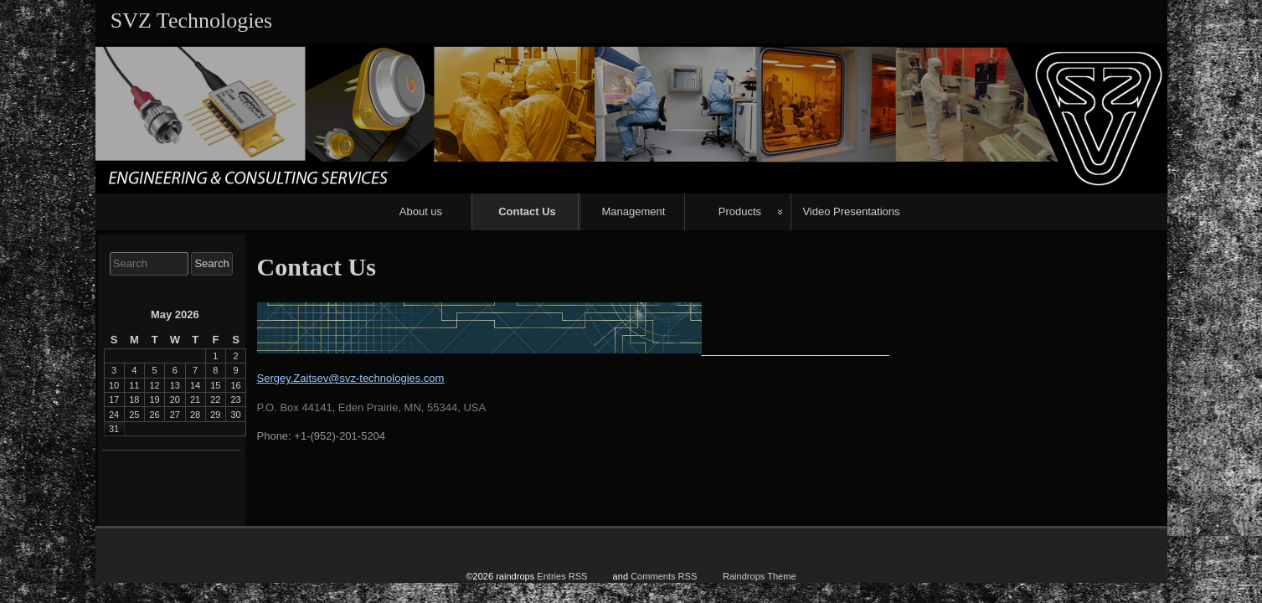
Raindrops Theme (759, 572)
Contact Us (527, 211)
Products (740, 211)
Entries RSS (562, 572)
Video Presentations (850, 211)
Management (633, 211)
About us (420, 211)
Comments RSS (664, 572)
